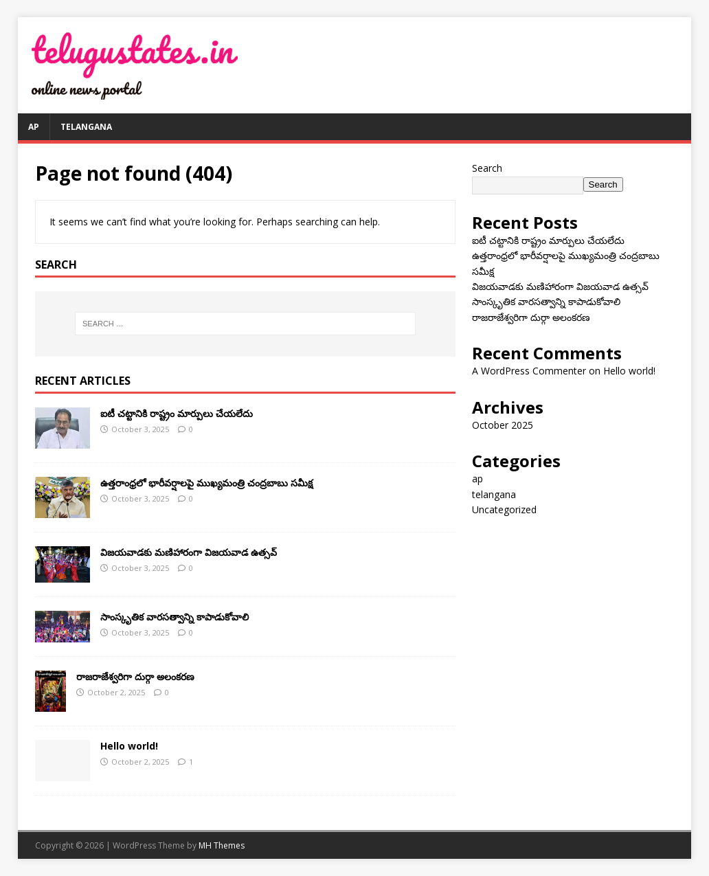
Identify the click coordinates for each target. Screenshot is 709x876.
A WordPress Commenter (529, 370)
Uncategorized (504, 509)
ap (33, 127)
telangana (86, 127)
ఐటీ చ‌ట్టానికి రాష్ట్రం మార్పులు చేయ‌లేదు (176, 413)
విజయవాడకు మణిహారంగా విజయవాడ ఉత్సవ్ (188, 552)
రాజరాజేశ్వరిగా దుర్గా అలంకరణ (135, 676)
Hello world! (129, 745)
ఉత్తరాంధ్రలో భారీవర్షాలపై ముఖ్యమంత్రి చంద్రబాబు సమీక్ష (206, 482)
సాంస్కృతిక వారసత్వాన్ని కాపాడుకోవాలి (174, 616)
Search (487, 168)
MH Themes (222, 845)
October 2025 (502, 424)
